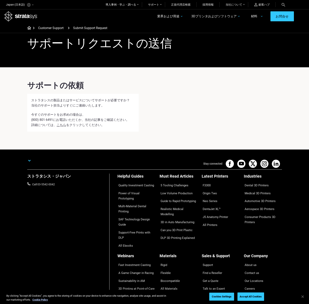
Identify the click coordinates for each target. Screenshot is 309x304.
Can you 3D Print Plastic (174, 215)
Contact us (250, 244)
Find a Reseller (210, 244)
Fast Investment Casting (132, 238)
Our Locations (252, 250)
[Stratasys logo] (22, 17)
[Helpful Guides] (136, 179)
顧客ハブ (262, 4)
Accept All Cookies (251, 296)
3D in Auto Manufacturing (175, 209)
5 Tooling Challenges (172, 186)
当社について (234, 4)
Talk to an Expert (212, 255)
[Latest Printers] (221, 179)
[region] (154, 297)
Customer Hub (211, 261)
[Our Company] (263, 232)
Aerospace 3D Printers (257, 203)
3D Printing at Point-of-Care (134, 255)
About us (249, 238)
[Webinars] (136, 232)
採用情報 (208, 4)
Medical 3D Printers (256, 191)
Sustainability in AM (129, 250)
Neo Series (208, 197)
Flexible (164, 244)
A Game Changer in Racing (133, 244)
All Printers (208, 215)
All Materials (167, 255)
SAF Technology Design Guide (135, 203)
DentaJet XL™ (210, 203)
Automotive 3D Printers (258, 197)
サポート (153, 4)
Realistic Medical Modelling (176, 203)
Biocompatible (168, 250)
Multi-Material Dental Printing (135, 197)
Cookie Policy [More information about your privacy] (40, 299)
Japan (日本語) (19, 5)
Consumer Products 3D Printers (258, 212)
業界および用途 (163, 17)
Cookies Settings (222, 296)
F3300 (206, 186)
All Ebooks (123, 215)
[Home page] (28, 29)
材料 (248, 17)
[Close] (302, 296)
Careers (248, 255)
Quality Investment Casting (134, 186)
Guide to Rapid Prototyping (176, 197)
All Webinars (125, 267)
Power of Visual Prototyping (134, 191)
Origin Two (208, 191)
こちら (61, 126)
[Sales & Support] (221, 232)
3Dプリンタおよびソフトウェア (208, 17)
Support (207, 238)
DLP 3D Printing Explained (176, 221)
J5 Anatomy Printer (214, 209)
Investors (249, 273)
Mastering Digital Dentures (133, 261)
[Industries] (263, 179)
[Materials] (179, 232)
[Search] (283, 4)
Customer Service (212, 267)
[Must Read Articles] (179, 179)
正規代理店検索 (181, 4)
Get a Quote (209, 250)
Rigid (163, 238)
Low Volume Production (174, 191)
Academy (249, 261)
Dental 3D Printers (255, 186)
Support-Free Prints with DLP (135, 209)
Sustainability (252, 267)
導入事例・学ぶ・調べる (121, 4)
